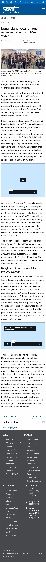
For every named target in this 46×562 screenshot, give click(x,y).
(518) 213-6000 (35, 502)
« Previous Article (9, 417)
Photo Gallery (11, 535)
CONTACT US (28, 2)
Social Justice (11, 491)
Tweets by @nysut (9, 427)
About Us (9, 440)
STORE (36, 2)
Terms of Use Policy (13, 467)
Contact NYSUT (12, 474)
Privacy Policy (8, 556)
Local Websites (12, 454)
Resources (10, 494)
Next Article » (38, 417)
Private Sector (32, 478)
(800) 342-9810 (35, 504)
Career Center (11, 515)
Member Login (32, 450)
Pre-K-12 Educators (34, 454)
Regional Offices (12, 450)
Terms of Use (8, 550)
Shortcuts (9, 471)
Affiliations (10, 464)
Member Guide (32, 440)
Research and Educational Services (11, 501)
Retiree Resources (34, 481)
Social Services (12, 525)
